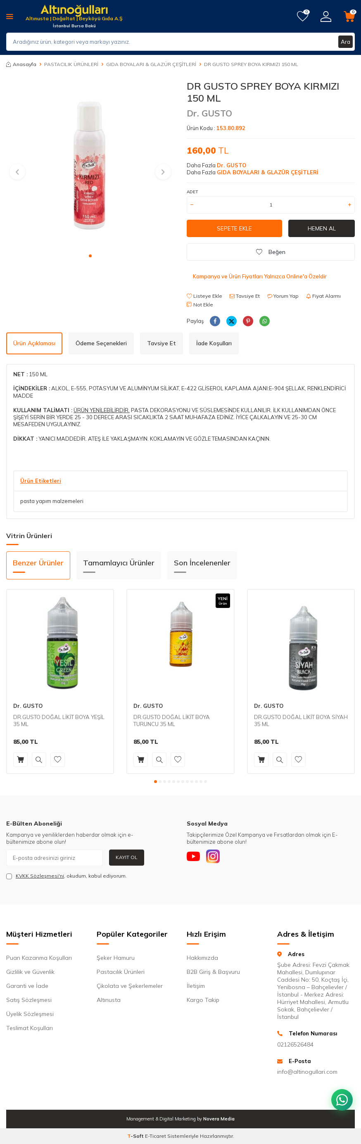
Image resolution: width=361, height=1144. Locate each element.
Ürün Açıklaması (34, 343)
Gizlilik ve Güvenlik (30, 971)
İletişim (196, 986)
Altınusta (109, 1000)
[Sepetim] (349, 16)
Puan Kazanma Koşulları (39, 957)
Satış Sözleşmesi (29, 1000)
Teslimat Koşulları (29, 1028)
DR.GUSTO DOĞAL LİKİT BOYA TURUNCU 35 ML (171, 720)
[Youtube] (195, 858)
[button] (90, 255)
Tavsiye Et (245, 296)
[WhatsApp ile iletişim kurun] (340, 1094)
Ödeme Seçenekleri (101, 343)
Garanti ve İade (27, 986)
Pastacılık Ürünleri (121, 971)
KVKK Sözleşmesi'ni (40, 876)
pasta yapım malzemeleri (51, 501)
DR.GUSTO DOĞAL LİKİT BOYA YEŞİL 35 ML (58, 720)
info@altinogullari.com (307, 1071)
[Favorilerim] (302, 16)
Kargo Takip (203, 1000)
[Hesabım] (326, 16)
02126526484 (295, 1044)
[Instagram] (217, 858)
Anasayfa (21, 64)
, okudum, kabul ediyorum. (66, 876)
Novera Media (219, 1119)
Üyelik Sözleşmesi (30, 1014)
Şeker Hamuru (116, 957)
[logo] (74, 11)
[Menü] (9, 16)
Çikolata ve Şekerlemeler (130, 986)
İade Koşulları (214, 343)
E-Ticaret (155, 1136)
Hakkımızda (202, 957)
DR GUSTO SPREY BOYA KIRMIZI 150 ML (251, 64)
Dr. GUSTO (209, 113)
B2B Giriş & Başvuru (213, 971)
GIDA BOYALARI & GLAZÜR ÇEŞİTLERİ (151, 64)
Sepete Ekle (234, 228)
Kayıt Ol (127, 857)
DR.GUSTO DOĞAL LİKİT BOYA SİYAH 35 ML (301, 720)
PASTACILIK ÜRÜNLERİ (71, 64)
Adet (192, 192)
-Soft (136, 1136)
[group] (90, 164)
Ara (345, 41)
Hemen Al (322, 228)
